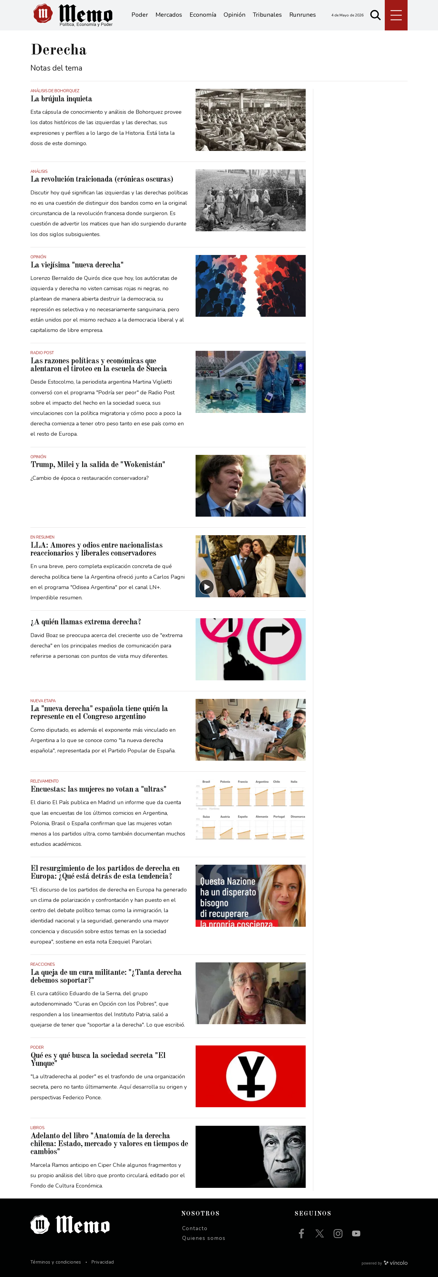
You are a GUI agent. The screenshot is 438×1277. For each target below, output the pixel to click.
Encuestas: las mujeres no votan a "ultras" (98, 790)
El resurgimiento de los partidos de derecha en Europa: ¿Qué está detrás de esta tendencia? (104, 873)
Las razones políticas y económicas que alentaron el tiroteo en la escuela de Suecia (98, 365)
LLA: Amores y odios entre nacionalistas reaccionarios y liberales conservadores (96, 549)
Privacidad (102, 1262)
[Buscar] (375, 15)
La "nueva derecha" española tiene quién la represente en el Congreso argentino (99, 713)
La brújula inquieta (61, 99)
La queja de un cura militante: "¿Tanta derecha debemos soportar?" (106, 977)
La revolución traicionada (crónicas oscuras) (101, 179)
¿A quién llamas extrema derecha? (85, 622)
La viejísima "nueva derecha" (76, 265)
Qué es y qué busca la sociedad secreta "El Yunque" (97, 1060)
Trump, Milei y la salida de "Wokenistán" (97, 465)
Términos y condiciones (55, 1262)
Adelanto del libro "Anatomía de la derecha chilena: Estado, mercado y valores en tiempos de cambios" (109, 1144)
